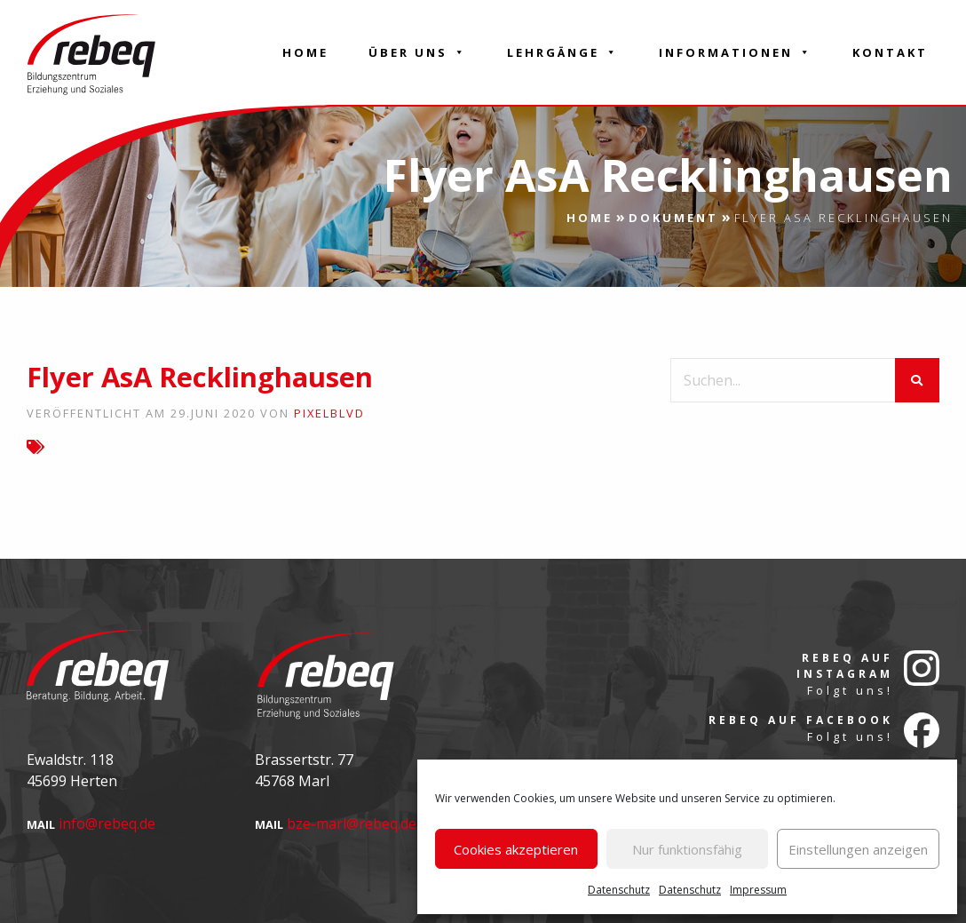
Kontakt (890, 52)
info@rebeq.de (107, 823)
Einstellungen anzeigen (858, 849)
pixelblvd (329, 413)
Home (305, 52)
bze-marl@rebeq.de (351, 823)
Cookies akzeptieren (516, 849)
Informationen (735, 52)
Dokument (673, 218)
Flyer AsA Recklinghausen (200, 376)
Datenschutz (619, 889)
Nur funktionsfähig (687, 849)
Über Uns (417, 52)
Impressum (758, 889)
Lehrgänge (563, 52)
